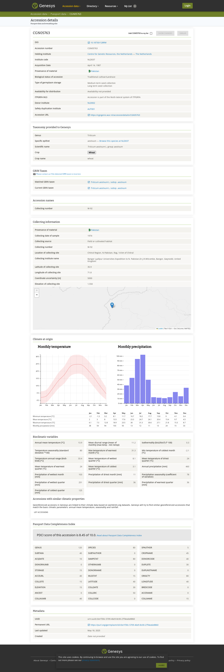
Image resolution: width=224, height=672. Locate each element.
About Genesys (41, 660)
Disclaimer (69, 660)
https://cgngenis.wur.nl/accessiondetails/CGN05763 (114, 115)
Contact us (56, 660)
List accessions (41, 512)
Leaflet (159, 328)
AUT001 (91, 109)
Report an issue (83, 660)
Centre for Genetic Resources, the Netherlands (110, 54)
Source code (100, 660)
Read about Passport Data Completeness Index (119, 535)
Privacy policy (183, 660)
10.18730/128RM (97, 42)
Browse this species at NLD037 (114, 141)
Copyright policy (167, 660)
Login (187, 6)
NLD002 (91, 103)
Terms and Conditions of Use (142, 660)
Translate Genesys (117, 660)
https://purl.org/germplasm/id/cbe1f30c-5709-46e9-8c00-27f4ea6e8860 (123, 625)
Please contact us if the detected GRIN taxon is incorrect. (57, 174)
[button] (112, 305)
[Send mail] (34, 174)
